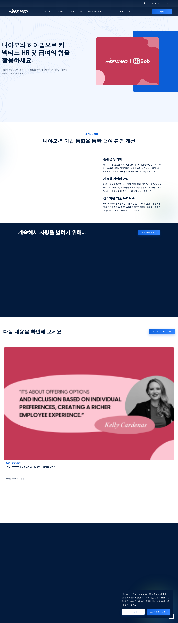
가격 (131, 11)
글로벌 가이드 (76, 11)
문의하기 (162, 12)
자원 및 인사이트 (94, 11)
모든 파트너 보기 (149, 233)
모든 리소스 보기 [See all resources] (159, 332)
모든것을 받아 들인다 (158, 612)
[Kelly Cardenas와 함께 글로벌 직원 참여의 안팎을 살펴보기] (89, 414)
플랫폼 (47, 11)
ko (166, 3)
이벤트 (120, 11)
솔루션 (60, 11)
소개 (108, 11)
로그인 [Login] (155, 3)
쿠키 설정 (133, 612)
